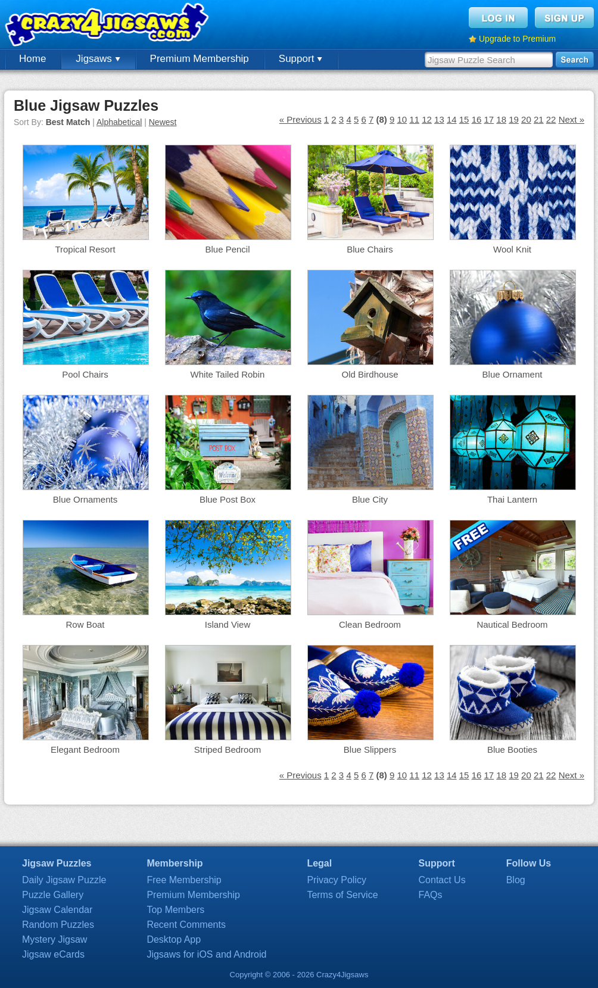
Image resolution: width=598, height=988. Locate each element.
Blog (515, 880)
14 (452, 119)
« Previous (300, 119)
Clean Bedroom (370, 624)
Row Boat (85, 624)
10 (402, 119)
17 (489, 119)
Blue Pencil (227, 249)
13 (439, 119)
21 (539, 119)
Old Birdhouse (369, 374)
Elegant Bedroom (85, 749)
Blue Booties (512, 749)
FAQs (431, 895)
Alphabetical (119, 122)
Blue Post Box (228, 499)
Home (32, 58)
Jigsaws (98, 58)
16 (477, 119)
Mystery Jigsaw (54, 939)
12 (427, 119)
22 (551, 119)
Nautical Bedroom (511, 624)
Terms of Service (342, 895)
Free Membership (184, 880)
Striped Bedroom (227, 749)
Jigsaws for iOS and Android (206, 954)
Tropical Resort (85, 249)
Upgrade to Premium (517, 38)
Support (300, 58)
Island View (227, 624)
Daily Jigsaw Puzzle (64, 880)
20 (526, 119)
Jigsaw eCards (53, 954)
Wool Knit (512, 249)
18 (501, 119)
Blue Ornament (512, 374)
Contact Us (442, 880)
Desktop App (174, 939)
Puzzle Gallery (52, 895)
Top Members (175, 910)
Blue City (370, 499)
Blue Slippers (370, 749)
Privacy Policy (336, 880)
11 (414, 119)
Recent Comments (186, 925)
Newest (163, 122)
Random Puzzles (58, 925)
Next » (571, 119)
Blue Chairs (370, 249)
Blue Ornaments (85, 499)
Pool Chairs (85, 374)
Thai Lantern (512, 499)
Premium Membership (199, 58)
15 (464, 119)
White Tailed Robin (228, 374)
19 (514, 119)
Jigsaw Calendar (57, 910)
